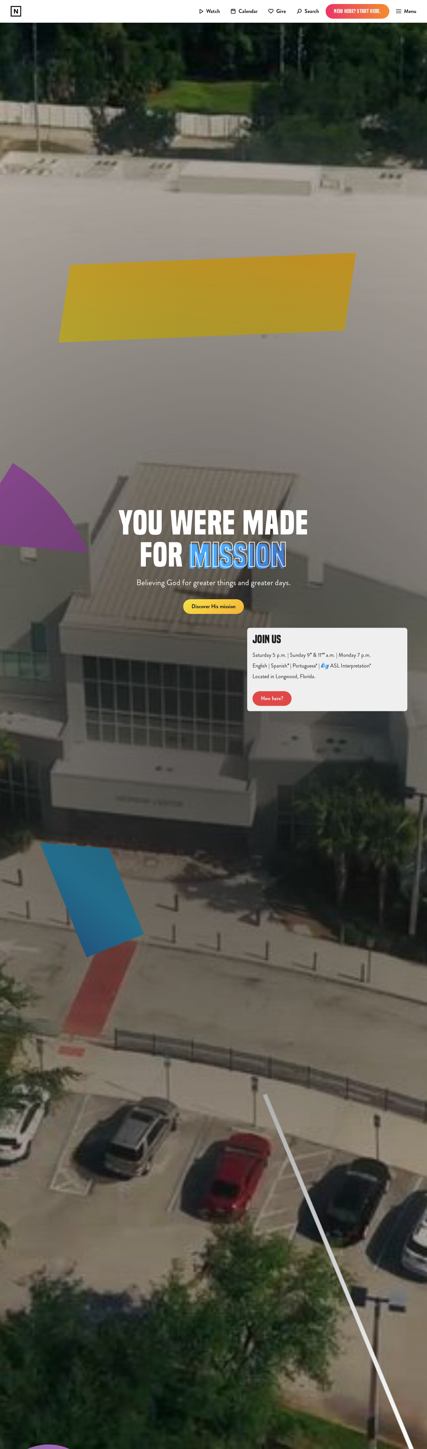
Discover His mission (213, 606)
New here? (272, 705)
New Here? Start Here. (357, 11)
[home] (16, 11)
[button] (404, 11)
